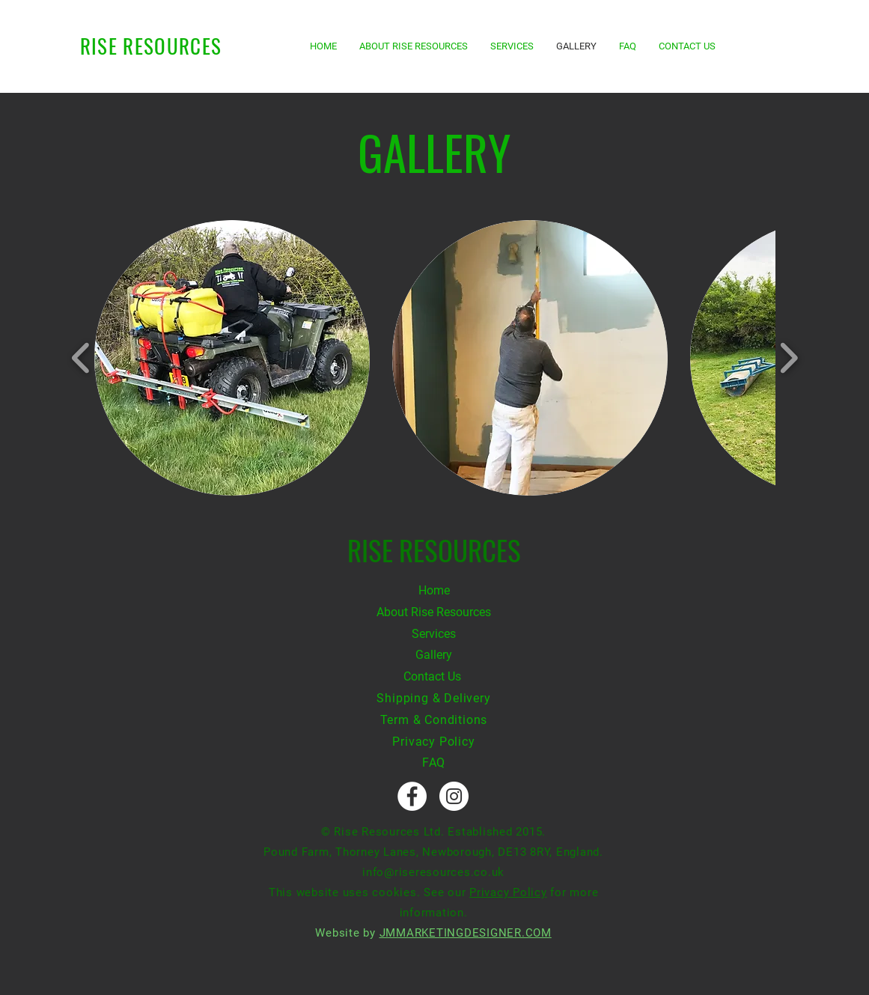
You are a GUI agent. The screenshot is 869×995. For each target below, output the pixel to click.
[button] (232, 358)
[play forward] (788, 358)
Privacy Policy (433, 741)
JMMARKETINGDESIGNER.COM (465, 933)
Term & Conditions (434, 720)
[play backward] (81, 358)
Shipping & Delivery (433, 698)
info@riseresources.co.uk (433, 872)
